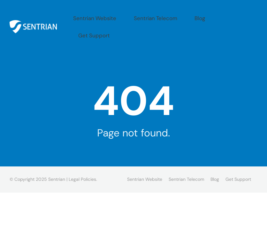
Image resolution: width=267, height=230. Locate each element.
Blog (212, 16)
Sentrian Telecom (177, 16)
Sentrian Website (128, 16)
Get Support (241, 16)
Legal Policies (82, 159)
